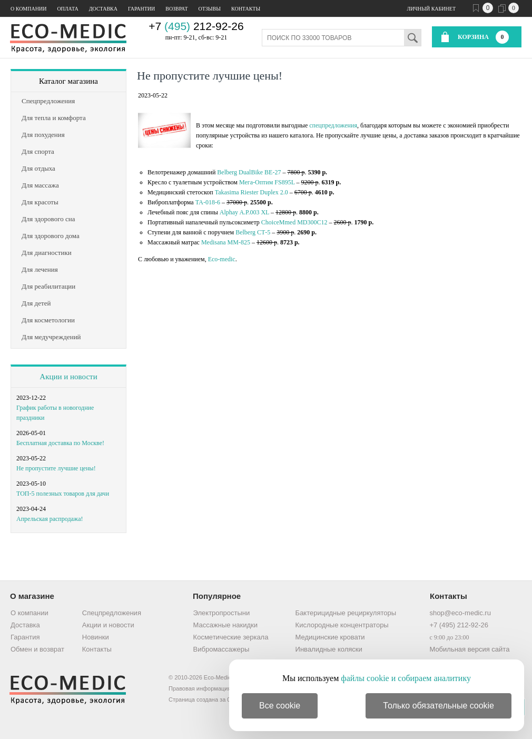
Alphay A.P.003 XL (244, 212)
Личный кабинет (431, 9)
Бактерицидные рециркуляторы (345, 613)
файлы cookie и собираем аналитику (406, 678)
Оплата (67, 9)
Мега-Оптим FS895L (267, 182)
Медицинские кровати (330, 637)
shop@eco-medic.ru (460, 613)
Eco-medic (221, 259)
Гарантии (141, 9)
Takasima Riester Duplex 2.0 (251, 192)
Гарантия (25, 637)
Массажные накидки (225, 625)
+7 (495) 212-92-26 (458, 625)
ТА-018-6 (207, 202)
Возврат (176, 9)
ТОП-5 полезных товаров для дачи (62, 493)
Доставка (103, 9)
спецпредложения (333, 125)
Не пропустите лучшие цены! (56, 468)
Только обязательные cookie (438, 705)
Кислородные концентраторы (342, 625)
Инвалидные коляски (328, 649)
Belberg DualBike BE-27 (249, 172)
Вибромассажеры (221, 649)
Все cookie (279, 705)
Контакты (245, 9)
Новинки (95, 637)
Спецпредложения (111, 613)
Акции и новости (68, 376)
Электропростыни (221, 613)
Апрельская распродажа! (49, 519)
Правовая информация (200, 688)
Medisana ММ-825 (225, 242)
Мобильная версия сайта (469, 649)
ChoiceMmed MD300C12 (294, 222)
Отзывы (210, 9)
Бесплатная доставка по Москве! (60, 443)
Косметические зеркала (231, 637)
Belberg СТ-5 (252, 232)
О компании (28, 9)
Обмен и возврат (37, 649)
